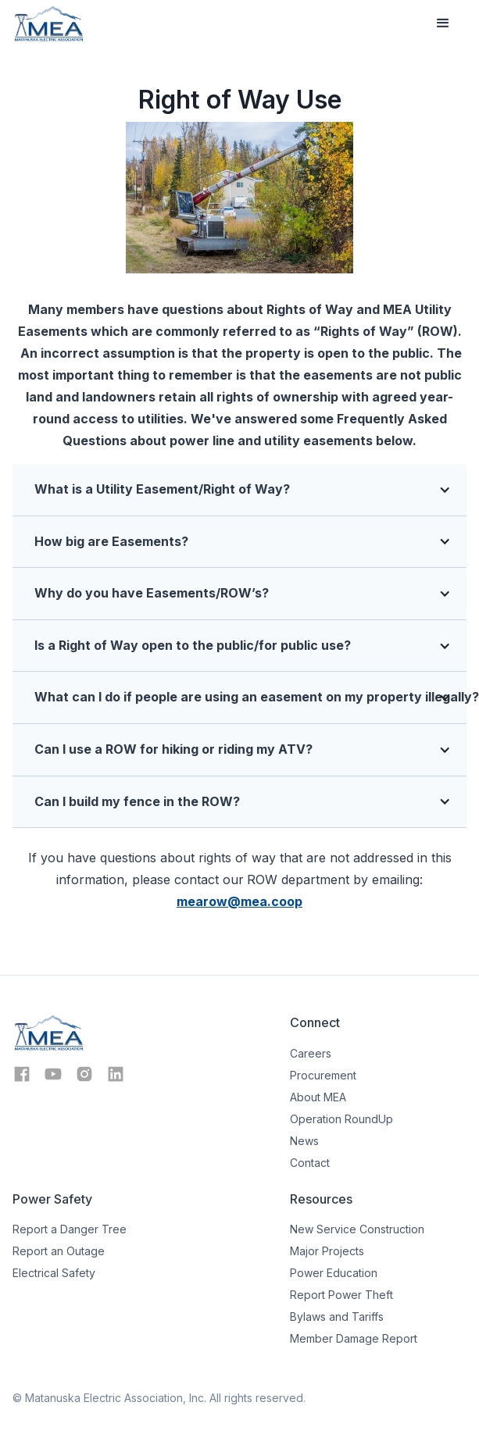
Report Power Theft (341, 1294)
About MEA (318, 1097)
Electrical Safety (54, 1272)
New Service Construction (357, 1229)
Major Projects (327, 1251)
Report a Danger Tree (70, 1229)
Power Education (333, 1272)
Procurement (323, 1075)
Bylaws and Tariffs (337, 1316)
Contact (310, 1162)
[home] (49, 23)
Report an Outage (59, 1251)
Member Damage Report (353, 1338)
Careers (310, 1053)
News (304, 1140)
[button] (443, 23)
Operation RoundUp (341, 1119)
